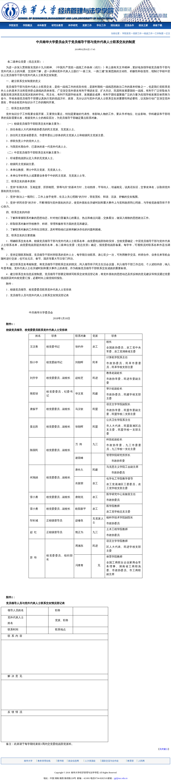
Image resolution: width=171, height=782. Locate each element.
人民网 (141, 761)
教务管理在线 (44, 761)
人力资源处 (90, 761)
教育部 (130, 761)
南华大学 (28, 761)
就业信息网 (73, 761)
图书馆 (60, 761)
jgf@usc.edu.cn (120, 778)
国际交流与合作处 (110, 761)
